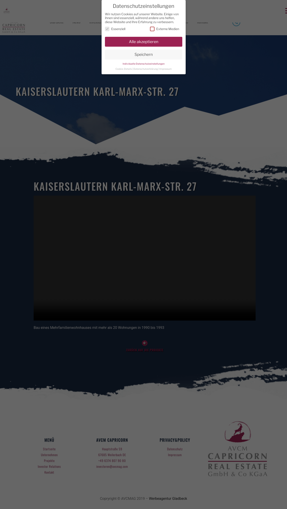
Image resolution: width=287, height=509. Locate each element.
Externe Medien (164, 29)
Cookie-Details (123, 69)
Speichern (144, 54)
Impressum (165, 69)
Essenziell (115, 29)
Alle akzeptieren (143, 41)
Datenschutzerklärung (145, 69)
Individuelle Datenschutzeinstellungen (144, 63)
